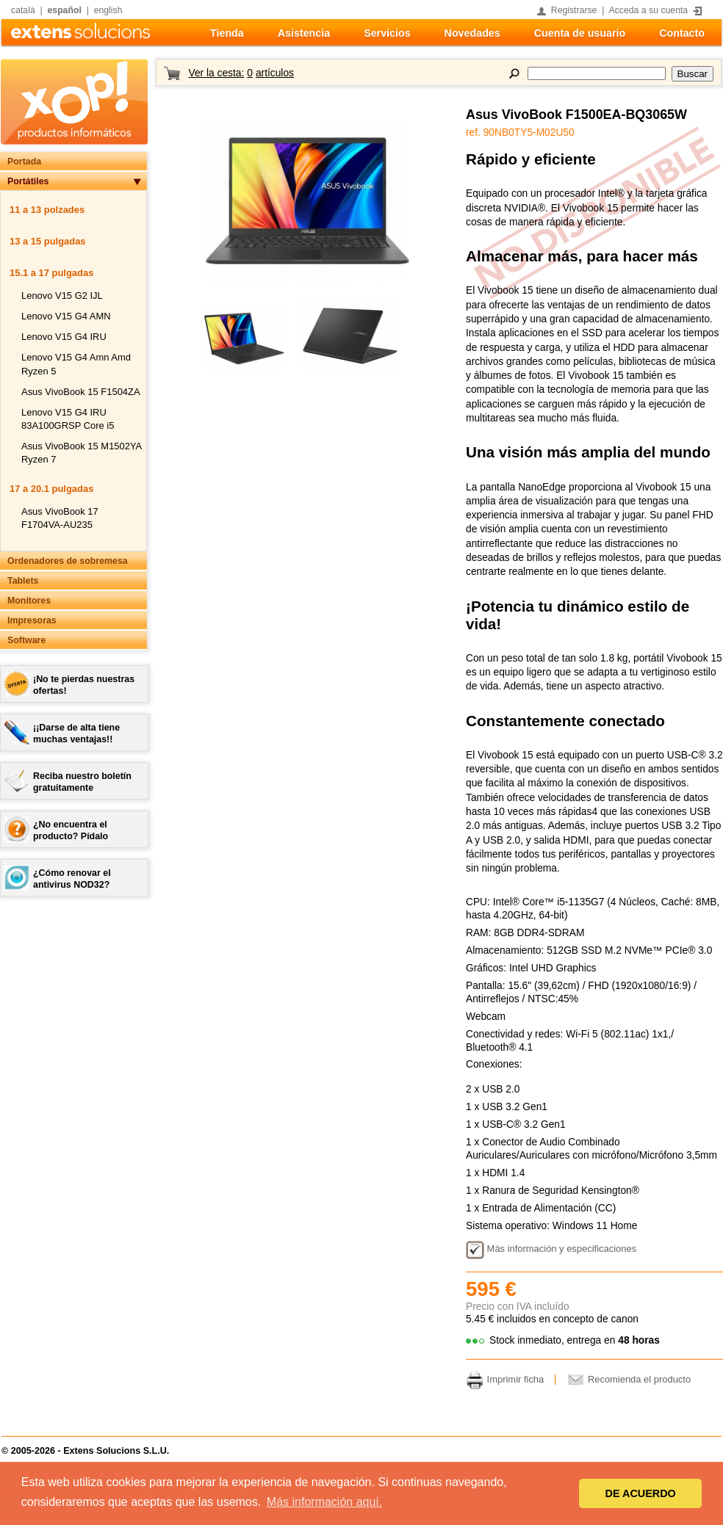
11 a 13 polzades (47, 209)
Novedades (472, 33)
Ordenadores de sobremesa (67, 561)
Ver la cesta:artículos (240, 73)
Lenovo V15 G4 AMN (66, 316)
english (108, 10)
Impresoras (32, 620)
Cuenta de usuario (579, 33)
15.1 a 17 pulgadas (51, 272)
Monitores (29, 600)
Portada (24, 161)
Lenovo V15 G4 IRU (64, 336)
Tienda (227, 33)
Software (26, 640)
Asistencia (304, 33)
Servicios (387, 33)
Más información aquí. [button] (324, 1502)
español (65, 10)
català (23, 10)
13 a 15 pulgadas (48, 241)
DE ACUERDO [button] (640, 1493)
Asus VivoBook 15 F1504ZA (80, 391)
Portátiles (27, 181)
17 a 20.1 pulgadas (51, 488)
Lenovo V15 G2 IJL (62, 295)
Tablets (22, 581)
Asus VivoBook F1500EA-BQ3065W (576, 114)
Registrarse (574, 10)
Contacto (682, 33)
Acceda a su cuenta (648, 10)
